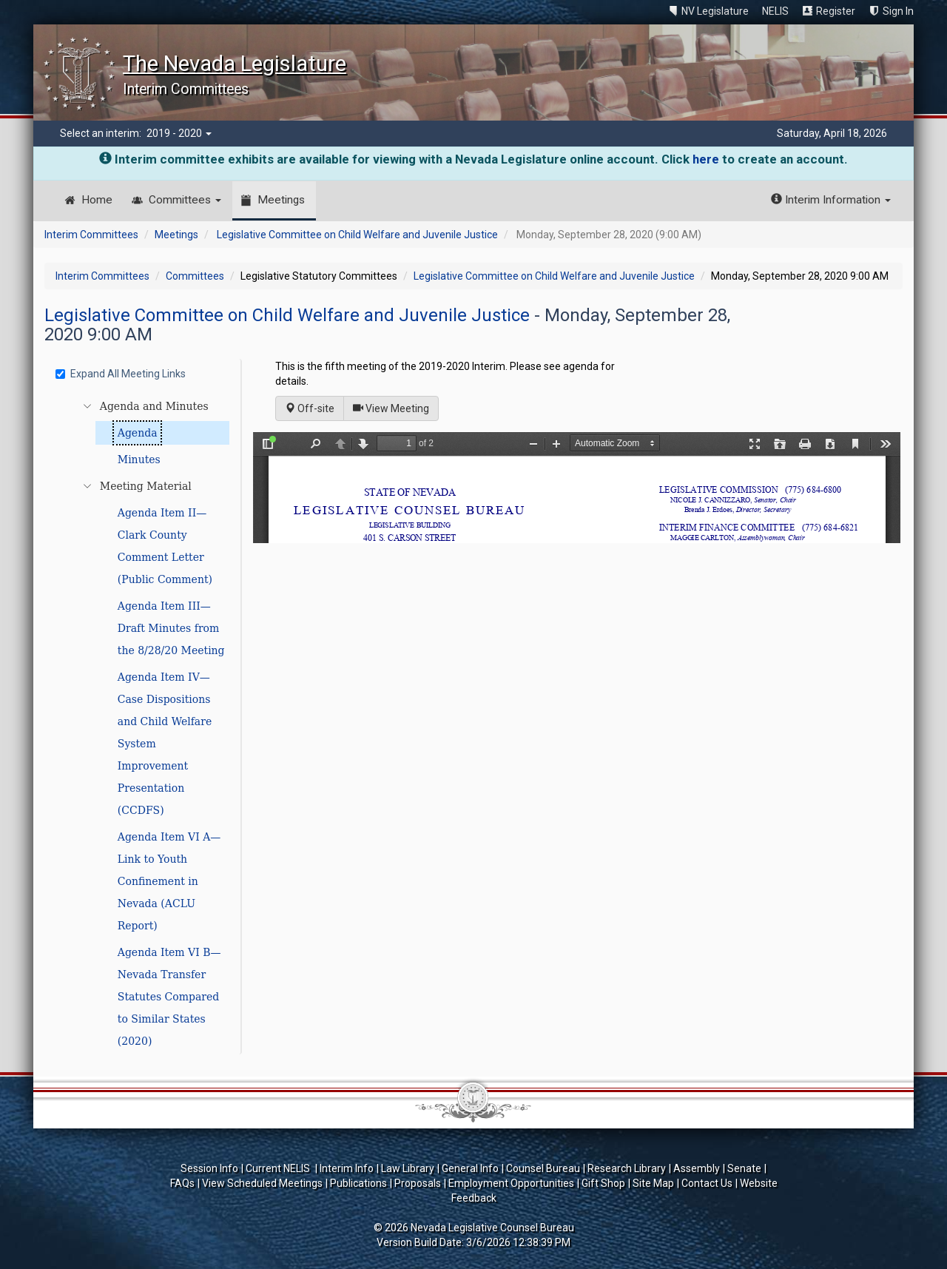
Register (835, 11)
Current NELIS (279, 1168)
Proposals (417, 1183)
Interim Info (347, 1168)
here (705, 159)
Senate (744, 1168)
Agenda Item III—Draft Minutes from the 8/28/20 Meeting (171, 628)
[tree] (145, 723)
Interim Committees (91, 234)
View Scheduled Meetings (262, 1183)
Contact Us (706, 1183)
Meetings (281, 199)
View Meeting (396, 407)
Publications (358, 1183)
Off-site (309, 408)
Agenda (138, 433)
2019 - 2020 (179, 133)
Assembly (696, 1168)
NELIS (775, 11)
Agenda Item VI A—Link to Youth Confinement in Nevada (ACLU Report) (169, 881)
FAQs (182, 1183)
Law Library (407, 1168)
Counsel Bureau (543, 1168)
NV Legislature (715, 11)
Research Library (626, 1168)
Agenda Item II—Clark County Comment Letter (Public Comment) (165, 546)
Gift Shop (603, 1183)
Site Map (653, 1183)
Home (96, 199)
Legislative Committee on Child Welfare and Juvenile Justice (357, 234)
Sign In (898, 11)
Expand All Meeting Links (120, 374)
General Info (470, 1168)
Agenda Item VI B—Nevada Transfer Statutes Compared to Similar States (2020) (169, 996)
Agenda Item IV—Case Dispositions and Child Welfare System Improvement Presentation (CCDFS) (165, 743)
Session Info (209, 1168)
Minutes (139, 459)
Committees (185, 199)
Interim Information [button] (831, 199)
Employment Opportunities (511, 1183)
